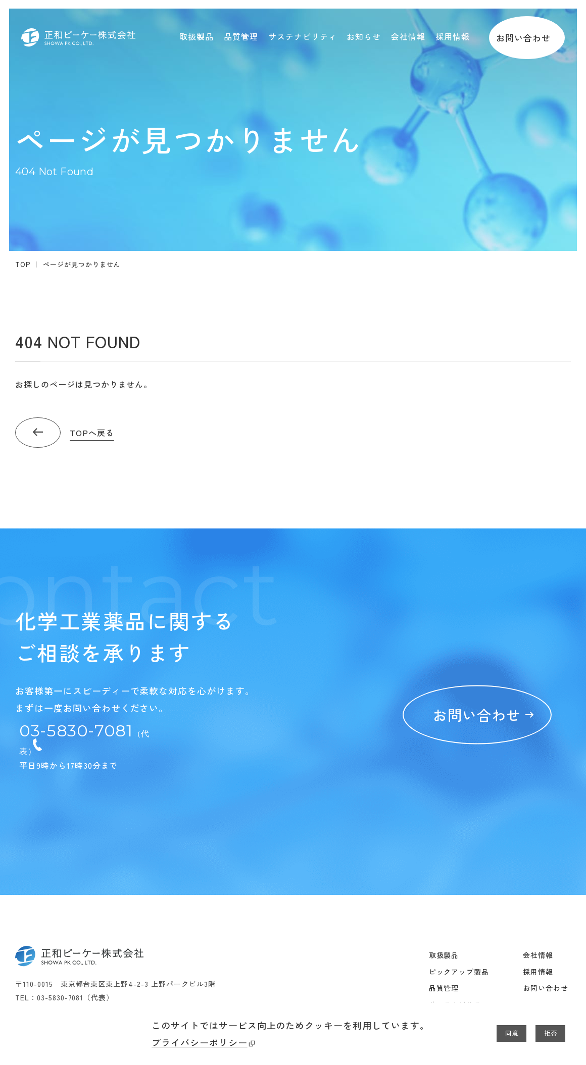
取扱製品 (444, 901)
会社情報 (538, 901)
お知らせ (444, 967)
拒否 (541, 1033)
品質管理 (444, 934)
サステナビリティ (459, 950)
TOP (22, 264)
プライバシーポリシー (53, 1043)
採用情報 (538, 917)
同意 (483, 1033)
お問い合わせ (527, 35)
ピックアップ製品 (459, 917)
